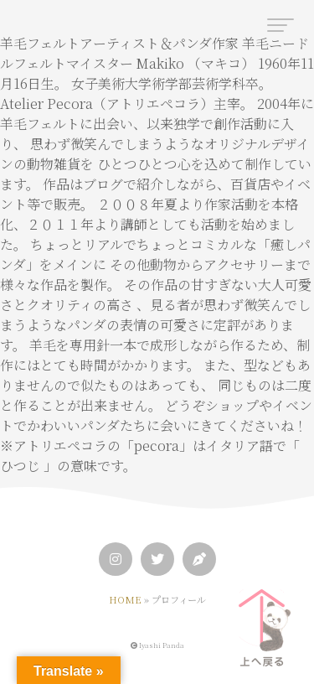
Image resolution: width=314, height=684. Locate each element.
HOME (125, 599)
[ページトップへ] (261, 623)
